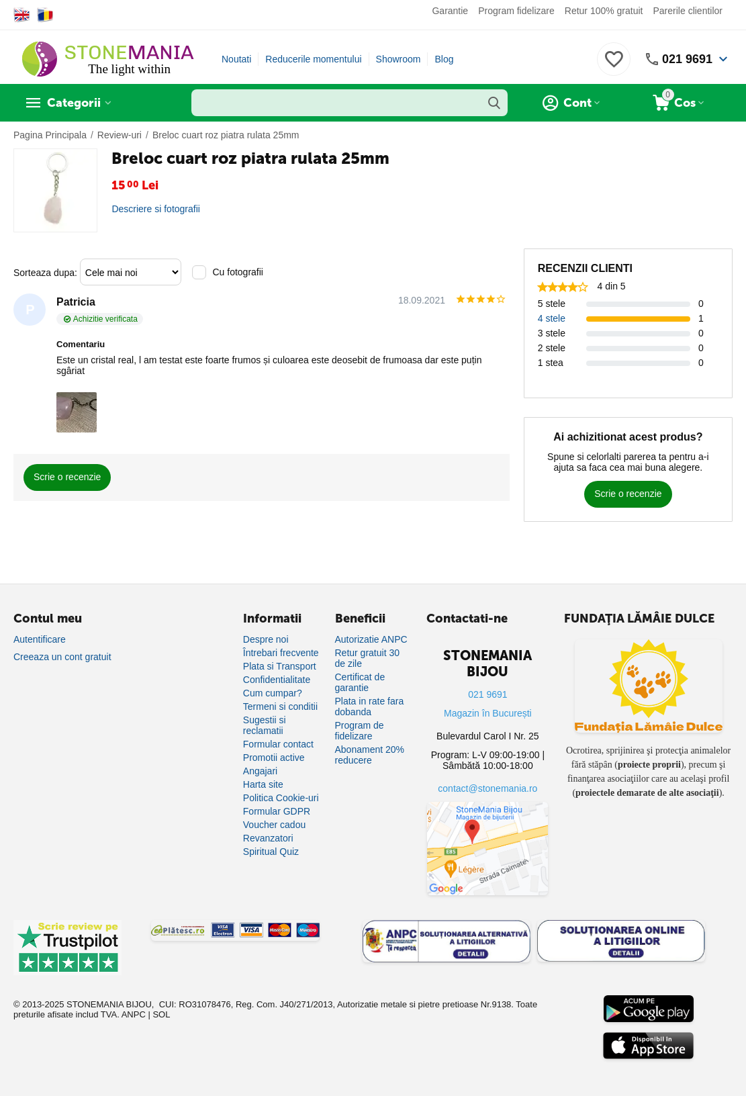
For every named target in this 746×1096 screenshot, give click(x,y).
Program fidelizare (516, 10)
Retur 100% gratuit (604, 10)
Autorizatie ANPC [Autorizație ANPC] (371, 639)
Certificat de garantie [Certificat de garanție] (360, 682)
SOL (161, 1014)
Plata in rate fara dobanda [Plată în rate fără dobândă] (369, 706)
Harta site (263, 784)
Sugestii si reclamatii (264, 725)
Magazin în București (488, 713)
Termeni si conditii (280, 706)
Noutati (236, 59)
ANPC (134, 1014)
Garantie (450, 10)
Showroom (398, 59)
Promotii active (274, 757)
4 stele (551, 318)
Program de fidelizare (359, 730)
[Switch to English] (21, 15)
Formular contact (278, 744)
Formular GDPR (276, 811)
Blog (443, 59)
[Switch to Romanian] (45, 15)
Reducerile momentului (313, 59)
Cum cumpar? (272, 693)
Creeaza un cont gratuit (62, 656)
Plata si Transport (279, 666)
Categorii (74, 102)
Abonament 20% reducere (370, 755)
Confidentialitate (276, 679)
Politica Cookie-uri (281, 797)
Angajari (260, 771)
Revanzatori (268, 838)
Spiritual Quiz (271, 851)
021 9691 (687, 59)
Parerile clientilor (687, 10)
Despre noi (266, 639)
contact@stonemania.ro (487, 788)
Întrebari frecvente (281, 652)
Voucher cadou (274, 824)
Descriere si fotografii (155, 208)
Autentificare (39, 639)
